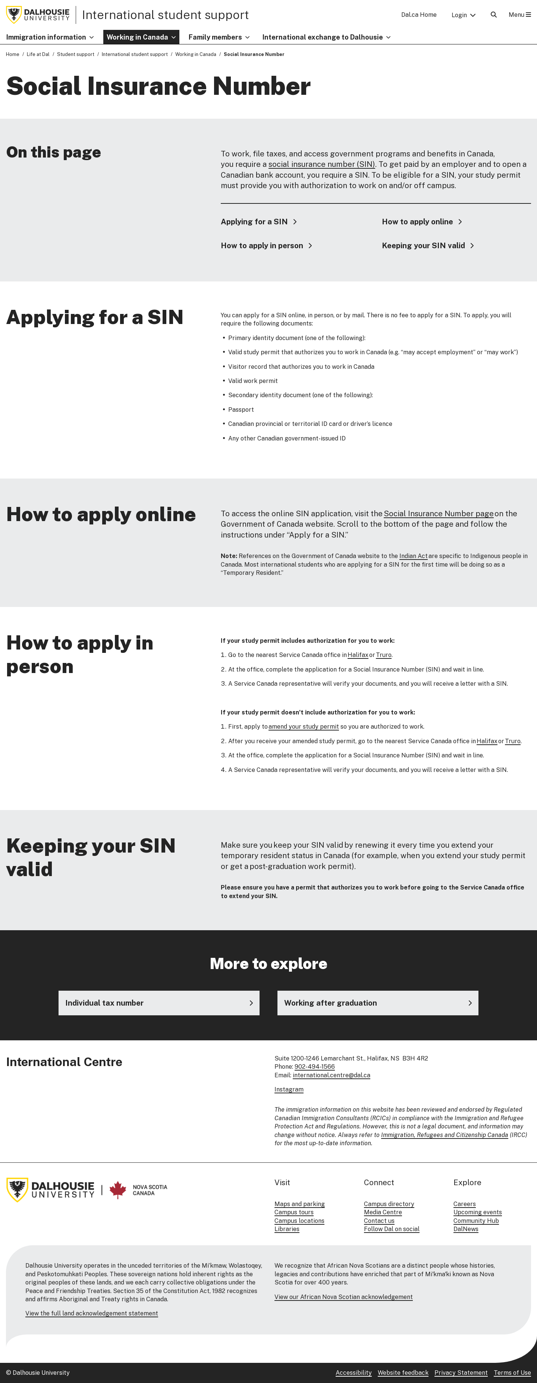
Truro (384, 655)
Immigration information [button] (46, 37)
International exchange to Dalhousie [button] (323, 37)
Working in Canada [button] (137, 37)
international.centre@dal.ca (331, 1075)
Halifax (358, 655)
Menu (520, 15)
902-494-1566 (315, 1066)
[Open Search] (494, 15)
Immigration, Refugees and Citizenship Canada (444, 1135)
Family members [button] (215, 37)
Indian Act (413, 556)
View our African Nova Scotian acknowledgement (343, 1297)
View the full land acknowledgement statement (91, 1313)
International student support (165, 14)
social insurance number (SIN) (321, 164)
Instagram (289, 1089)
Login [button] (459, 15)
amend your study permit (303, 727)
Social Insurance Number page (439, 513)
